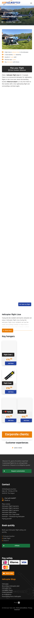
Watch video (8, 573)
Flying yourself (6, 519)
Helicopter (5, 584)
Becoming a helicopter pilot (10, 586)
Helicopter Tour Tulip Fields (10, 514)
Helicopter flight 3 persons (10, 506)
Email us (7, 500)
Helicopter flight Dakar (9, 512)
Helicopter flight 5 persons (10, 510)
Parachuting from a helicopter (11, 596)
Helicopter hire (6, 588)
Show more (8, 330)
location (12, 536)
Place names (6, 504)
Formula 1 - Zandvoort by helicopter (13, 517)
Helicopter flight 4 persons (10, 508)
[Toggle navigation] (31, 3)
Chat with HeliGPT (10, 498)
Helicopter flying (7, 590)
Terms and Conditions (21, 608)
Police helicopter (7, 592)
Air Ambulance (6, 594)
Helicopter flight (10, 22)
